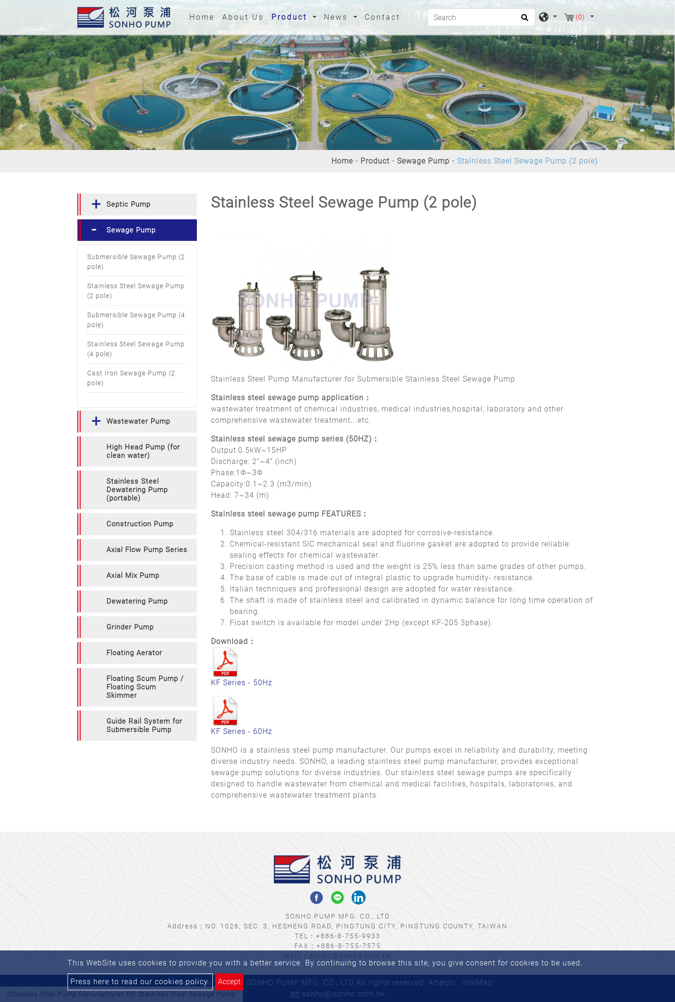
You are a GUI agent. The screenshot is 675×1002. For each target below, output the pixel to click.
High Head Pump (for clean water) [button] (143, 451)
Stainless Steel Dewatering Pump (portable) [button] (137, 489)
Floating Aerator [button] (134, 653)
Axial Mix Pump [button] (132, 575)
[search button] (523, 21)
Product (375, 161)
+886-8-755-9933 (348, 936)
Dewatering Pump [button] (137, 601)
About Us (243, 17)
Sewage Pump (423, 161)
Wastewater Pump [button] (138, 421)
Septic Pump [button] (128, 204)
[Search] (481, 17)
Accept (229, 981)
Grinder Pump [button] (130, 627)
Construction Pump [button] (139, 524)
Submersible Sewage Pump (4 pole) (136, 320)
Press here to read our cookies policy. (140, 981)
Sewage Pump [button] (131, 230)
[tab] (137, 205)
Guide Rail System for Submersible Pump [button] (144, 725)
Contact (382, 17)
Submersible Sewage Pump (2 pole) (136, 261)
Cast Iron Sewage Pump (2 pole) (131, 378)
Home (203, 16)
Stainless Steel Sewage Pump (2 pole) (136, 290)
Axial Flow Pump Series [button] (147, 550)
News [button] (337, 17)
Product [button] (290, 17)
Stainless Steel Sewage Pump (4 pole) (136, 349)
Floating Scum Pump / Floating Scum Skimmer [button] (145, 687)
